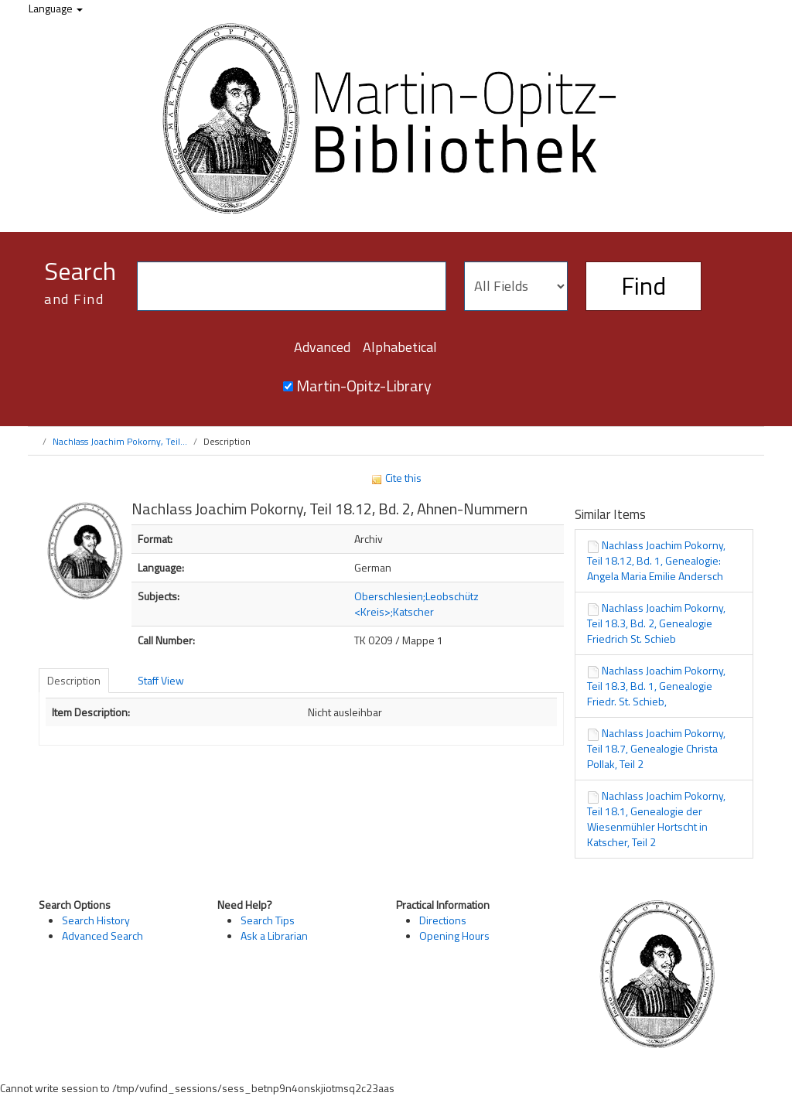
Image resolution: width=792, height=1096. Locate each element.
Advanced (322, 346)
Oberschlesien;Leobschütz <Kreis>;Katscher (416, 604)
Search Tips (268, 920)
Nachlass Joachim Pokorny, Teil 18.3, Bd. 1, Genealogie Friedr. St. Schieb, (656, 685)
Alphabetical (400, 346)
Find (643, 285)
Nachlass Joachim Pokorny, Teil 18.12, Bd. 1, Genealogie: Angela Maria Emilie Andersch (656, 560)
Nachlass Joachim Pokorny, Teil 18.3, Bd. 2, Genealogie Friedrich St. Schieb (656, 623)
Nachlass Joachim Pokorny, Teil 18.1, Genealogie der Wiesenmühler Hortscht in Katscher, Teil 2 (656, 818)
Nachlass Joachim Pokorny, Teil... (120, 441)
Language (56, 8)
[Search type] (516, 286)
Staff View (161, 680)
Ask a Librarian (274, 935)
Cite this (396, 477)
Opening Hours (454, 935)
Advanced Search (102, 935)
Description (74, 680)
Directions (442, 920)
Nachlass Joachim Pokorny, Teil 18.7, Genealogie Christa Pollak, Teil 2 (656, 748)
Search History (96, 920)
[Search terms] (291, 286)
